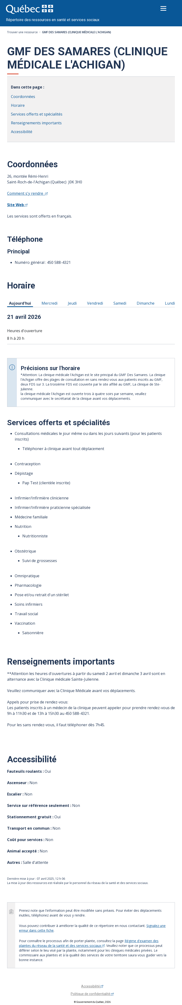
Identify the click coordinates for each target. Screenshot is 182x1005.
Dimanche (146, 303)
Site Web (17, 204)
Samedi (120, 303)
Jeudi (73, 303)
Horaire (18, 105)
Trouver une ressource (22, 32)
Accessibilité (21, 131)
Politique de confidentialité (92, 994)
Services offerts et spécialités (36, 114)
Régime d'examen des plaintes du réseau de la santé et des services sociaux (89, 943)
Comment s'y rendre (27, 193)
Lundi (171, 303)
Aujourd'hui (21, 303)
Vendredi (96, 303)
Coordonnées (23, 96)
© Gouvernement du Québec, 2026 (92, 1002)
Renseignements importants (36, 123)
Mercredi (50, 303)
